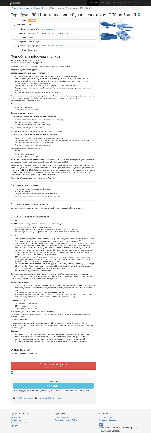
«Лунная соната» (48, 29)
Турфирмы (137, 3)
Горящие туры (105, 3)
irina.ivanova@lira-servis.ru (49, 398)
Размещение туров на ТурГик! (66, 420)
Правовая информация (108, 420)
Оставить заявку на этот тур (53, 365)
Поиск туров (93, 3)
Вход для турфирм (62, 417)
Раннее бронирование (122, 3)
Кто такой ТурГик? (106, 417)
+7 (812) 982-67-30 (24, 398)
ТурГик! (16, 3)
